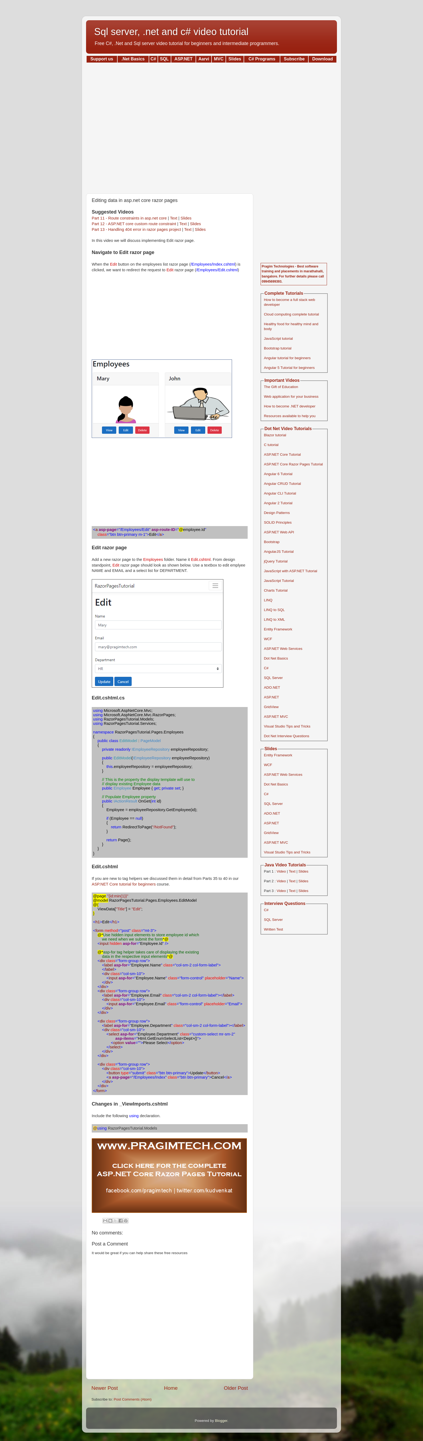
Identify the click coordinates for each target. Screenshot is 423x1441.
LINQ (268, 600)
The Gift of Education (281, 387)
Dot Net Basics (276, 658)
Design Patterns (277, 513)
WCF (268, 639)
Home (171, 1388)
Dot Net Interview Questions (286, 736)
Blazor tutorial (275, 435)
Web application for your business (291, 396)
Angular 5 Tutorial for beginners (289, 368)
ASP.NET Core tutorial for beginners (124, 884)
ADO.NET (272, 687)
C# (266, 668)
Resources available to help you (289, 416)
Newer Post (104, 1388)
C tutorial (271, 445)
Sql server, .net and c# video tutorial (171, 31)
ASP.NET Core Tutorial (282, 454)
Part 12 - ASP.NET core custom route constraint (134, 224)
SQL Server (273, 678)
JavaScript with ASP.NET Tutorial (290, 571)
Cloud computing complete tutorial (291, 314)
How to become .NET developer (289, 406)
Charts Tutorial (276, 590)
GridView (271, 707)
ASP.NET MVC (276, 717)
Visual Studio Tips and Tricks (287, 726)
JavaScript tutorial (278, 339)
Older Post (236, 1388)
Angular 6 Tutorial (278, 474)
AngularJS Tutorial (279, 552)
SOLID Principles (278, 522)
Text (173, 218)
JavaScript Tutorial (279, 581)
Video (281, 871)
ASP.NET (271, 697)
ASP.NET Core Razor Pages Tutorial (293, 464)
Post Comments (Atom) (133, 1399)
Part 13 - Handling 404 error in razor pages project (136, 229)
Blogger (221, 1421)
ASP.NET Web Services (283, 649)
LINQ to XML (274, 619)
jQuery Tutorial (276, 561)
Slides (185, 218)
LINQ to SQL (274, 610)
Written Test (273, 929)
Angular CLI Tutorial (280, 493)
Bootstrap (271, 542)
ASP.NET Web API (279, 532)
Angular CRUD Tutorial (282, 484)
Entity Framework (278, 629)
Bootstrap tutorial (277, 348)
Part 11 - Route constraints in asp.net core (129, 218)
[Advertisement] (211, 126)
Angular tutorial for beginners (287, 358)
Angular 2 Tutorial (278, 503)
